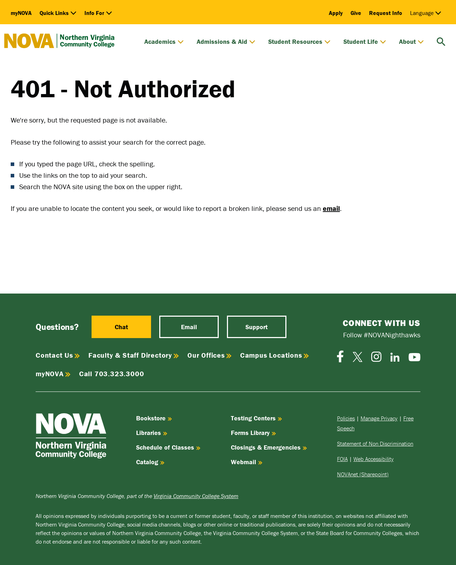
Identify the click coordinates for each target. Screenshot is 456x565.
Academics (164, 42)
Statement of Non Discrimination (375, 443)
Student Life (364, 42)
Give (356, 12)
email (331, 208)
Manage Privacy (379, 418)
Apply (336, 12)
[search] (441, 40)
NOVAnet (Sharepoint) (363, 474)
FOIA (342, 458)
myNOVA (21, 12)
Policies (346, 418)
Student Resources (299, 42)
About (411, 42)
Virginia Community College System (196, 495)
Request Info (385, 12)
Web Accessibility (373, 458)
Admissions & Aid (226, 42)
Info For (98, 13)
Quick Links (58, 13)
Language (425, 13)
